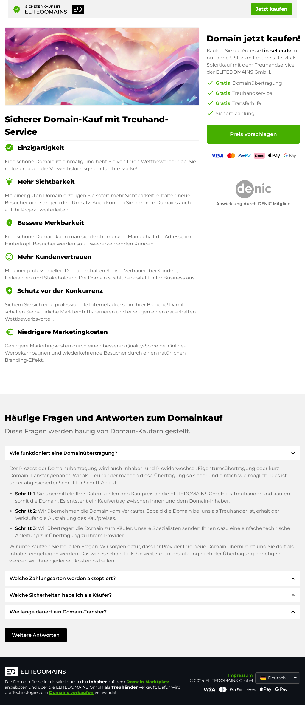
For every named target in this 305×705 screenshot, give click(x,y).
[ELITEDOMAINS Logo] (94, 672)
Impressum (240, 675)
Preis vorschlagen (253, 134)
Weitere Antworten (36, 635)
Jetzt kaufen (271, 9)
